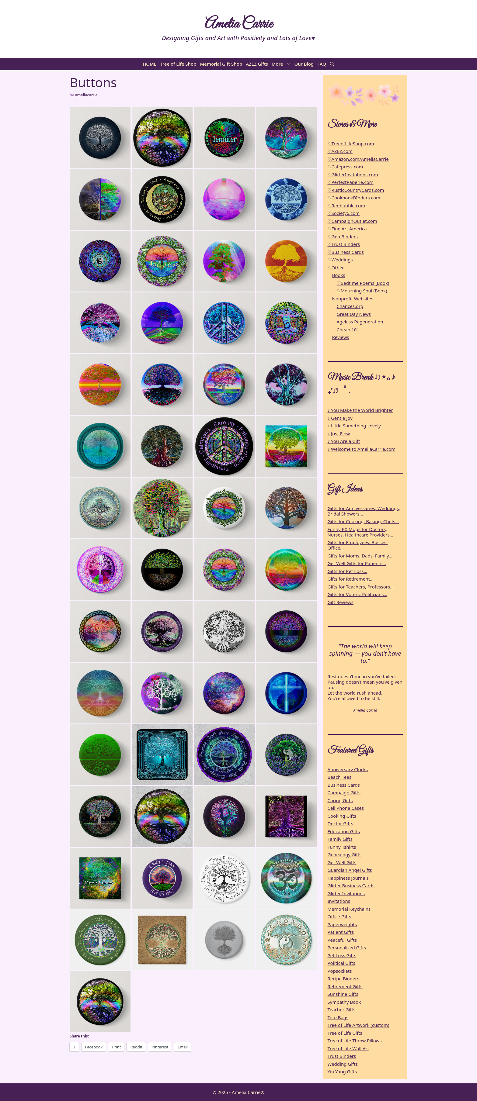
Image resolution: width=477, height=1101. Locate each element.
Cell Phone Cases (346, 808)
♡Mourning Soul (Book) (362, 291)
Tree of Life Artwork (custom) (358, 1025)
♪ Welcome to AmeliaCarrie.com (362, 449)
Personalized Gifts (347, 947)
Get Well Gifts (342, 862)
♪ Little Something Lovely (354, 426)
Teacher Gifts (342, 1009)
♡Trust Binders (344, 244)
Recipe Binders (343, 978)
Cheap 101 (348, 329)
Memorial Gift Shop (221, 64)
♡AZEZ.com (340, 151)
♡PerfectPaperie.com (351, 182)
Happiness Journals (348, 878)
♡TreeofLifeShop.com (351, 143)
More (282, 64)
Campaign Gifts (344, 792)
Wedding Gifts (343, 1064)
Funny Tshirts (342, 847)
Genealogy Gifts (345, 854)
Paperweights (342, 924)
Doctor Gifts (340, 823)
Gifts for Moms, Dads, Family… (360, 556)
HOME (149, 64)
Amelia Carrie (238, 24)
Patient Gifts (341, 932)
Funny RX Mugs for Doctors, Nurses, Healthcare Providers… (360, 532)
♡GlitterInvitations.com (353, 174)
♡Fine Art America (347, 229)
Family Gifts (340, 839)
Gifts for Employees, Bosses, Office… (358, 545)
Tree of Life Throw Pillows (355, 1040)
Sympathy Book (344, 1002)
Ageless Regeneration (360, 322)
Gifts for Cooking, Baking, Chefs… (363, 521)
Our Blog (304, 64)
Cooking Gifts (342, 816)
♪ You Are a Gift (344, 441)
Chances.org (350, 306)
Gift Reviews (340, 602)
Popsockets (340, 971)
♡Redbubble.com (346, 205)
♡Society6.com (344, 213)
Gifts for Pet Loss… (347, 571)
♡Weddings (340, 260)
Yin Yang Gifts (342, 1071)
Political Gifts (341, 963)
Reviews (340, 337)
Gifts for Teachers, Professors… (361, 587)
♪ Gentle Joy (340, 418)
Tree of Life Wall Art (348, 1048)
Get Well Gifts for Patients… (357, 563)
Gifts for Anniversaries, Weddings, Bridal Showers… (364, 511)
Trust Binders (342, 1056)
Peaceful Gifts (342, 940)
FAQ (321, 64)
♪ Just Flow (339, 433)
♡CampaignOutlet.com (352, 221)
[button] (332, 64)
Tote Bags (338, 1017)
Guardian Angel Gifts (350, 870)
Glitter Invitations (346, 893)
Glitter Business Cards (351, 885)
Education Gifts (344, 831)
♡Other (336, 267)
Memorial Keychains (349, 909)
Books (338, 275)
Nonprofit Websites (353, 298)
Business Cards (344, 785)
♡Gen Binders (343, 236)
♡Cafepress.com (345, 167)
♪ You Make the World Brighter (360, 410)
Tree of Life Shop (178, 64)
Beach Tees (339, 777)
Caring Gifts (340, 800)
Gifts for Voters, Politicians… (358, 594)
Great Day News (354, 314)
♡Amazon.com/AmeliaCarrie (358, 159)
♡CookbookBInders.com (354, 198)
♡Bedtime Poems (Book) (363, 283)
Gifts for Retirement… (351, 579)
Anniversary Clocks (348, 769)
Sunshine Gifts (343, 994)
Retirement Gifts (345, 986)
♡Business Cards (346, 252)
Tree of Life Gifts (345, 1033)
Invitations (339, 901)
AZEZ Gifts (257, 64)
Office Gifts (339, 916)
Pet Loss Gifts (342, 955)
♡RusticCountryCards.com (356, 190)
